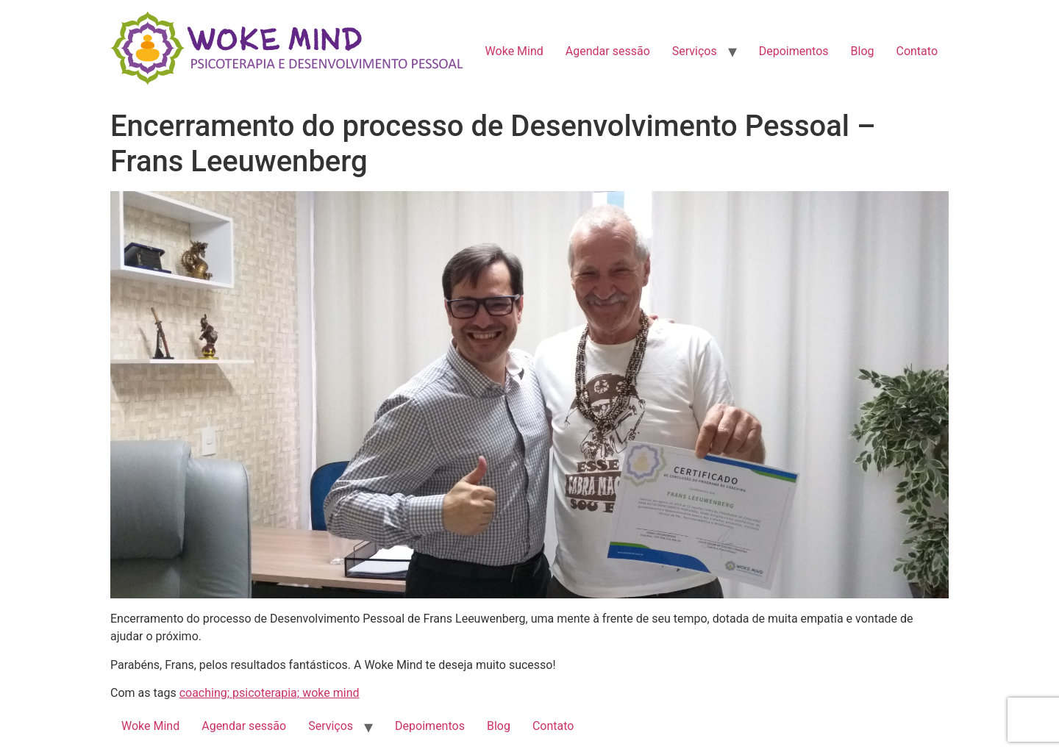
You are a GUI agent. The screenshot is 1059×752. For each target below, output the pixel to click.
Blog (862, 51)
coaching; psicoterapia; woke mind (269, 693)
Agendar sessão (608, 51)
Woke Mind (514, 51)
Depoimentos (794, 51)
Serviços (694, 51)
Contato (917, 51)
